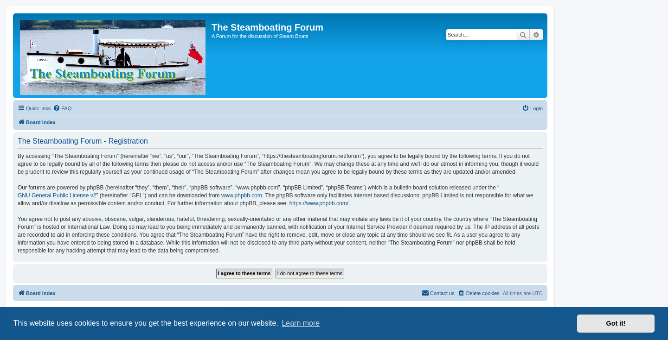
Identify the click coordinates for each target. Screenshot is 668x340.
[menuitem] (62, 108)
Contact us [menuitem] (438, 293)
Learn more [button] (301, 323)
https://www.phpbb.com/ (318, 203)
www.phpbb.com (241, 195)
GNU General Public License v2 (57, 195)
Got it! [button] (616, 323)
